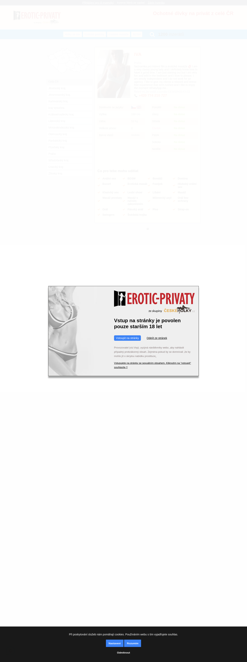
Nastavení (115, 643)
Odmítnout (123, 652)
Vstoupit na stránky (127, 338)
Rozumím (132, 643)
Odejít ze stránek (157, 338)
